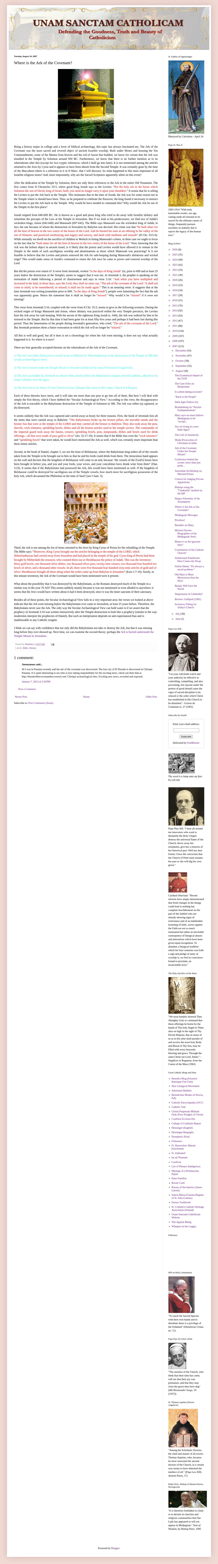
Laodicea (176, 1162)
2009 (175, 336)
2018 (175, 290)
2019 (175, 285)
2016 (175, 300)
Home (86, 696)
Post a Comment (27, 689)
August (179, 370)
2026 (175, 249)
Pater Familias (179, 1178)
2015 (175, 305)
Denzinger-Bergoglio (183, 1132)
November (181, 355)
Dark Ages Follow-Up (186, 402)
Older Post (151, 696)
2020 (175, 280)
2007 (175, 346)
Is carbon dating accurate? (188, 391)
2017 (175, 295)
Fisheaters (177, 1141)
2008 (175, 341)
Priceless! (180, 520)
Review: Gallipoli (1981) (188, 599)
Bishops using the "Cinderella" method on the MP (188, 490)
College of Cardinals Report (186, 1123)
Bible (25, 648)
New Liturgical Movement (185, 1086)
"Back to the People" (186, 396)
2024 (175, 259)
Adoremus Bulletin (182, 1090)
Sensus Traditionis (181, 1202)
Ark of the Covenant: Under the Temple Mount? (186, 451)
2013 (175, 315)
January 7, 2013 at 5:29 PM (36, 681)
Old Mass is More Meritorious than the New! (187, 577)
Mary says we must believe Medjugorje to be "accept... (189, 418)
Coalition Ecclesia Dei (183, 1118)
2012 (175, 320)
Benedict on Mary (184, 525)
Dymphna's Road (181, 1136)
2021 (175, 275)
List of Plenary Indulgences (186, 1166)
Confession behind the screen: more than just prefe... (188, 462)
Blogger (115, 1548)
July (177, 613)
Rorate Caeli (178, 1182)
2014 (175, 310)
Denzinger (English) (182, 1127)
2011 (175, 325)
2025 (175, 254)
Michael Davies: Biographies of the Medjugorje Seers (186, 533)
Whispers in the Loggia (184, 1226)
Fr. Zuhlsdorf (178, 1153)
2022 (175, 269)
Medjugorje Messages (186, 515)
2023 (175, 264)
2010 (175, 330)
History (32, 648)
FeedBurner (193, 742)
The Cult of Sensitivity (187, 434)
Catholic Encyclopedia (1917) (187, 1102)
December (181, 350)
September (181, 365)
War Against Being (181, 1222)
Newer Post (21, 696)
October (179, 360)
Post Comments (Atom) (40, 703)
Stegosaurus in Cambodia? (189, 594)
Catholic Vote (179, 1106)
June (178, 618)
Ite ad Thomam (179, 1157)
